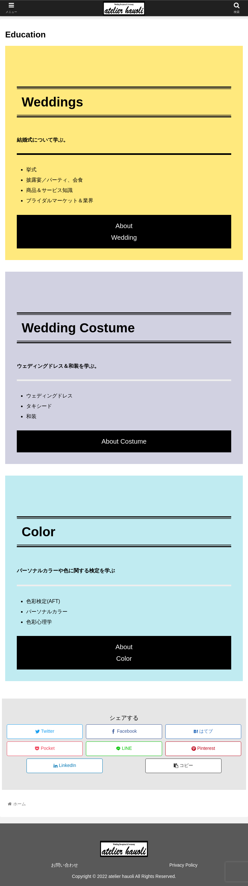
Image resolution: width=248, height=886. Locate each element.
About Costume (124, 441)
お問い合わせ (64, 865)
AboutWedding (124, 231)
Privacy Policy (183, 865)
